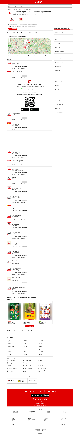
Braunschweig (41, 349)
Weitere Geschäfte (59, 112)
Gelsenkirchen (41, 345)
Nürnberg (25, 343)
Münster (25, 354)
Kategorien (15, 1)
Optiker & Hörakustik (27, 368)
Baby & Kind (57, 36)
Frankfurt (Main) (10, 346)
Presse (62, 420)
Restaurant (57, 85)
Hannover (25, 340)
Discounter (57, 47)
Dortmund (9, 349)
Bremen (9, 354)
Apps (77, 1)
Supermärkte (58, 100)
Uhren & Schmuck (59, 104)
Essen (8, 352)
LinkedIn (45, 423)
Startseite (13, 419)
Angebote (13, 423)
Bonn (24, 351)
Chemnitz (40, 351)
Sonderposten (41, 362)
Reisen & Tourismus (59, 81)
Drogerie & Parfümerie (59, 51)
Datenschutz (63, 421)
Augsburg (40, 343)
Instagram (46, 421)
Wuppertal (25, 348)
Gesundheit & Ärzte (59, 62)
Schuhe (57, 89)
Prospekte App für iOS (40, 403)
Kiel (39, 352)
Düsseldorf (9, 351)
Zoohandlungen (58, 108)
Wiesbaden (40, 341)
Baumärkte (57, 39)
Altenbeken (9, 9)
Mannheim (25, 352)
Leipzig (24, 341)
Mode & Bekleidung (59, 77)
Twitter (45, 420)
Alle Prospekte (30, 326)
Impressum (63, 424)
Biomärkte (57, 43)
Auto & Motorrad (59, 32)
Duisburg (25, 345)
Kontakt (29, 423)
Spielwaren (57, 93)
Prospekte (4, 1)
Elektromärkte (58, 55)
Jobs (62, 419)
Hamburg (9, 341)
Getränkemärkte (58, 66)
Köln (8, 345)
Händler (10, 1)
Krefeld (40, 354)
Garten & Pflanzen (59, 58)
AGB (61, 423)
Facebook (46, 419)
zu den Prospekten (13, 28)
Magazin (72, 1)
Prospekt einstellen (31, 419)
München (9, 343)
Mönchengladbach (42, 348)
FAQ (28, 421)
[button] (50, 39)
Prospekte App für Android (40, 401)
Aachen (40, 346)
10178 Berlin (69, 6)
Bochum (25, 346)
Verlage (29, 420)
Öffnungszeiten (14, 420)
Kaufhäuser (58, 70)
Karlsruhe (40, 340)
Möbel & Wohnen (59, 74)
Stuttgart (9, 348)
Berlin (43, 2)
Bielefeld (25, 349)
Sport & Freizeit (58, 96)
